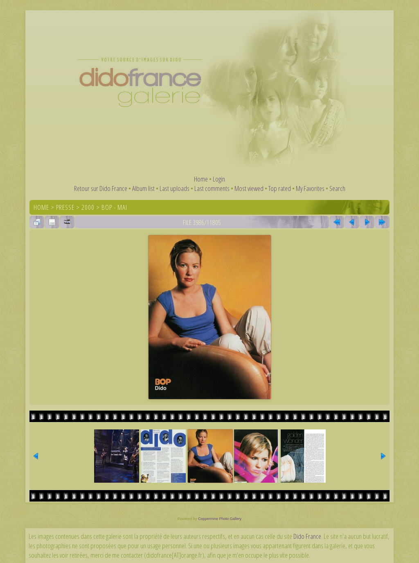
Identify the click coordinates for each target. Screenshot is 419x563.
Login (219, 179)
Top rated (279, 188)
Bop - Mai (114, 207)
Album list (143, 188)
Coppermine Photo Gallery (219, 519)
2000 (88, 207)
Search (337, 188)
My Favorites (310, 188)
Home (201, 179)
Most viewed (249, 188)
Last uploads (174, 188)
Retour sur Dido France (100, 188)
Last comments (212, 188)
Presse (65, 207)
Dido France (307, 536)
